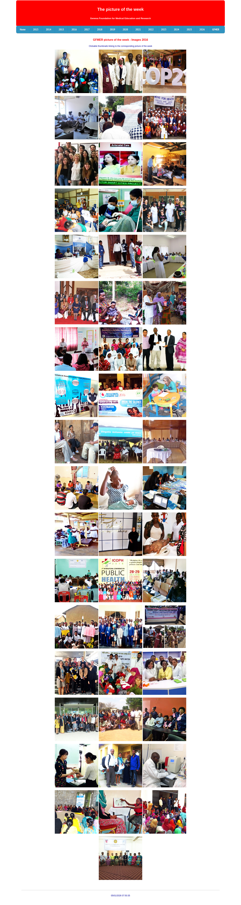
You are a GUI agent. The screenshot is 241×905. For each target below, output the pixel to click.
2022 (151, 29)
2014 (48, 29)
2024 (176, 29)
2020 (125, 29)
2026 (202, 29)
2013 (35, 29)
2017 (87, 29)
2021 (138, 29)
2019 (112, 29)
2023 (163, 29)
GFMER (215, 29)
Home (23, 29)
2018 (99, 29)
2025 (189, 29)
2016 (74, 29)
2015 (61, 29)
